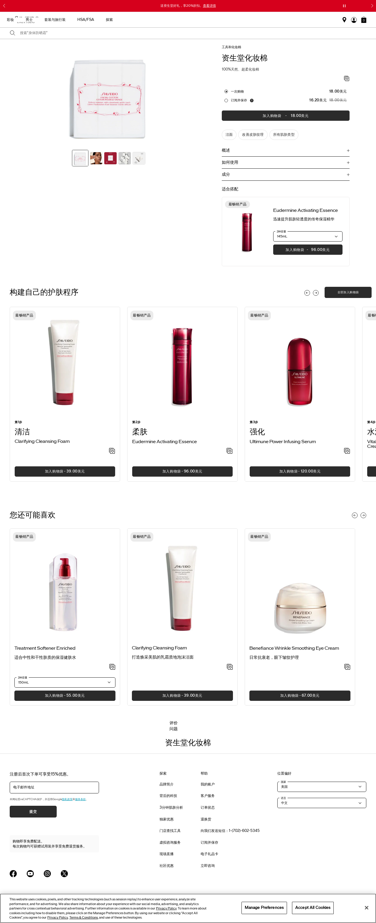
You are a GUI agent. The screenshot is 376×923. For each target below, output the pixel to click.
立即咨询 (208, 866)
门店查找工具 (170, 831)
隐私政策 (67, 799)
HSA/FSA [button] (282, 20)
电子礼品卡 (209, 854)
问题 (173, 729)
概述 (226, 150)
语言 (283, 798)
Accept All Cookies (312, 908)
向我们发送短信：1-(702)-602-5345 (230, 831)
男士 (225, 20)
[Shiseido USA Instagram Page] (47, 873)
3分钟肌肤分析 (171, 807)
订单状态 (208, 807)
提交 (33, 812)
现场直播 (167, 854)
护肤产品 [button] (166, 20)
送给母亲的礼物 (86, 20)
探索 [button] (305, 20)
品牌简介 (167, 784)
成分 (226, 174)
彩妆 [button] (206, 20)
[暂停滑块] (344, 6)
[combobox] (193, 33)
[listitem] (65, 394)
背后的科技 (168, 796)
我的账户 (208, 784)
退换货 (206, 819)
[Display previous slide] (307, 293)
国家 (283, 781)
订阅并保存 (239, 100)
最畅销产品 (119, 20)
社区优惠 (167, 866)
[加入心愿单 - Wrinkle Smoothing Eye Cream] (347, 667)
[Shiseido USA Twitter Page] (64, 873)
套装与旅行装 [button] (251, 20)
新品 (143, 20)
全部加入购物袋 (348, 292)
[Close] (366, 907)
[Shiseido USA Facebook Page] (13, 873)
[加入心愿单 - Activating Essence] (229, 451)
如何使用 (230, 162)
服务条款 (80, 799)
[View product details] (247, 231)
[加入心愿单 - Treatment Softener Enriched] (112, 667)
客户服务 (208, 796)
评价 (173, 723)
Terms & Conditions (83, 917)
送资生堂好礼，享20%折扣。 (188, 5)
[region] (188, 908)
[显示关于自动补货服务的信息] (252, 100)
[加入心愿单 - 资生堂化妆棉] (347, 79)
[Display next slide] (316, 293)
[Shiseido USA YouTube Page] (30, 873)
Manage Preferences (264, 908)
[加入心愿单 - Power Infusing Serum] (347, 451)
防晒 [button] (188, 20)
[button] (363, 19)
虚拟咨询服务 (170, 842)
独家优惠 (167, 819)
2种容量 (281, 231)
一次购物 (237, 91)
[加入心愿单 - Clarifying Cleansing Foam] (112, 451)
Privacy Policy (166, 908)
